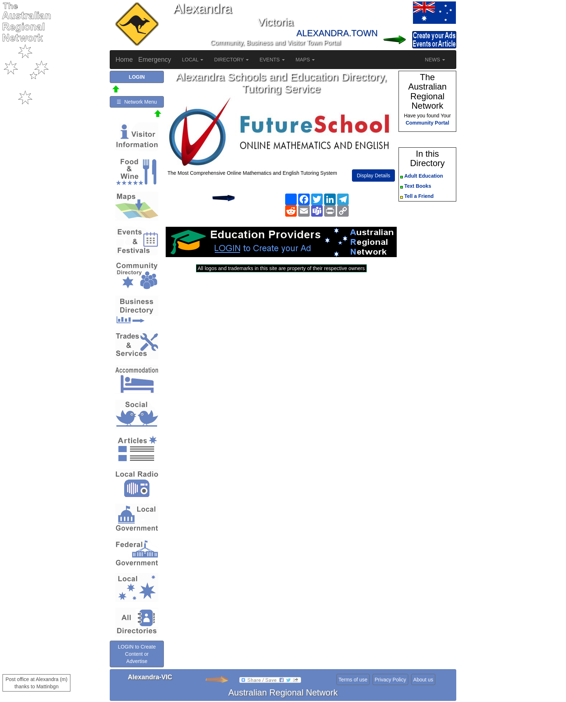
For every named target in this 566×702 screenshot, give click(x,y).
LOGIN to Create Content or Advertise (137, 654)
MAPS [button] (305, 59)
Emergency (154, 59)
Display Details (373, 175)
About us (423, 679)
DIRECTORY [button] (231, 59)
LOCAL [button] (192, 59)
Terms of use (353, 679)
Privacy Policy (390, 679)
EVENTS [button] (272, 59)
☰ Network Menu (137, 102)
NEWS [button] (435, 59)
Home (124, 59)
